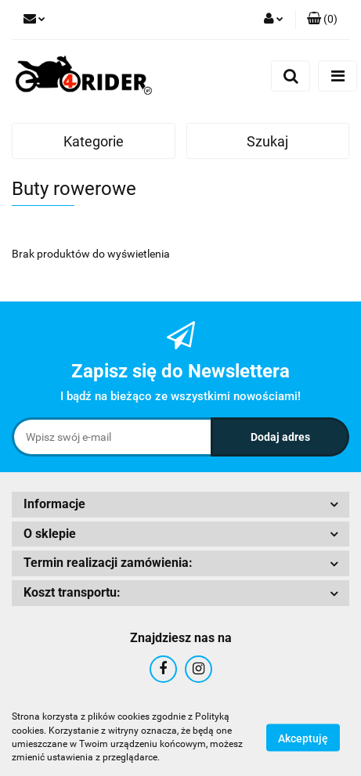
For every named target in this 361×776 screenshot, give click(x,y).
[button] (322, 19)
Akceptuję (303, 737)
